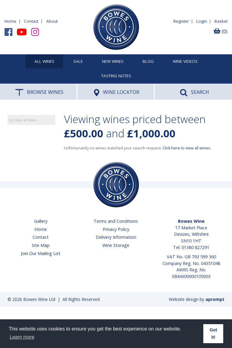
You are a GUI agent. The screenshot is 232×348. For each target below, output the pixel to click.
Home (10, 21)
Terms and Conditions (116, 221)
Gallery (40, 221)
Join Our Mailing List (40, 253)
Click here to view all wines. (187, 148)
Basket (220, 21)
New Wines (113, 61)
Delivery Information (116, 237)
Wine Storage (115, 245)
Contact (31, 21)
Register (181, 21)
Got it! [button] (213, 333)
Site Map (41, 245)
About (52, 21)
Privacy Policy (116, 229)
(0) (220, 31)
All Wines (44, 61)
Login (201, 21)
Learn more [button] (22, 337)
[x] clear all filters (23, 120)
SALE (78, 61)
